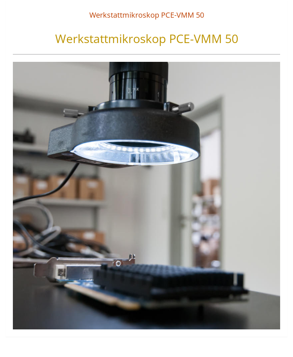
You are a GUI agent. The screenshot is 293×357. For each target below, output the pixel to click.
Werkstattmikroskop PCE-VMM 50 (146, 15)
